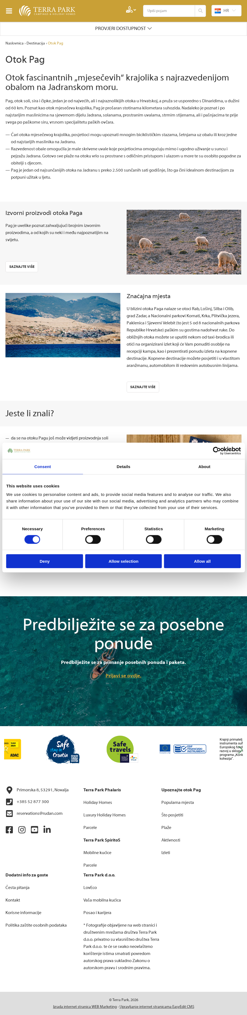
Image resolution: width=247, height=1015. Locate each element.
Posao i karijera (97, 912)
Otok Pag (55, 43)
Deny (45, 561)
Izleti (165, 852)
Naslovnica (14, 43)
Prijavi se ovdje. (123, 676)
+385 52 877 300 (27, 802)
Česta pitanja (17, 887)
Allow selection (123, 561)
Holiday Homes (97, 802)
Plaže (166, 827)
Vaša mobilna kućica (102, 900)
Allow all (202, 561)
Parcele (90, 827)
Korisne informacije (23, 912)
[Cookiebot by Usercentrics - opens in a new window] (217, 451)
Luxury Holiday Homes (104, 815)
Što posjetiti (172, 815)
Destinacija (36, 43)
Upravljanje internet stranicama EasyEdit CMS (157, 1007)
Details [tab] (123, 466)
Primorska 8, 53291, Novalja (37, 790)
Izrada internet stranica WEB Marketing (85, 1007)
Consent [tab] (42, 466)
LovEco (90, 887)
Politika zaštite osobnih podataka (36, 925)
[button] (240, 750)
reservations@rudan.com (34, 814)
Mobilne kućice (97, 852)
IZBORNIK (10, 11)
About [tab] (204, 466)
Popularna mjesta (177, 802)
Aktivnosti (170, 840)
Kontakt (12, 900)
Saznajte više (21, 267)
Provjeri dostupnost (120, 28)
